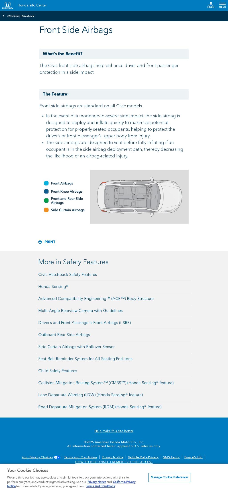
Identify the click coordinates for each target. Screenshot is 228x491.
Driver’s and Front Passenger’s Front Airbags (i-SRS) (84, 323)
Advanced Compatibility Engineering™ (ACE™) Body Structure (96, 299)
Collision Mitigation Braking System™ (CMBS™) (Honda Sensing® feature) (105, 383)
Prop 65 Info (193, 457)
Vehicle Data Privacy (143, 457)
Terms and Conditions (80, 457)
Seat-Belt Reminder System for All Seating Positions (85, 359)
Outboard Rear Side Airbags (64, 335)
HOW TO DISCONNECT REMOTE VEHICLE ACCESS (114, 462)
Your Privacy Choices (40, 457)
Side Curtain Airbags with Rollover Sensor (76, 347)
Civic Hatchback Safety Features (67, 275)
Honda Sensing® (53, 287)
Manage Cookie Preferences (169, 477)
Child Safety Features (57, 371)
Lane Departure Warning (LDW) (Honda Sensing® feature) (90, 395)
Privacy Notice (112, 457)
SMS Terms (171, 457)
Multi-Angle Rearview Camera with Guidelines (80, 311)
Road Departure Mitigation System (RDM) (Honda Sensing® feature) (99, 407)
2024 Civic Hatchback (18, 15)
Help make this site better (114, 431)
